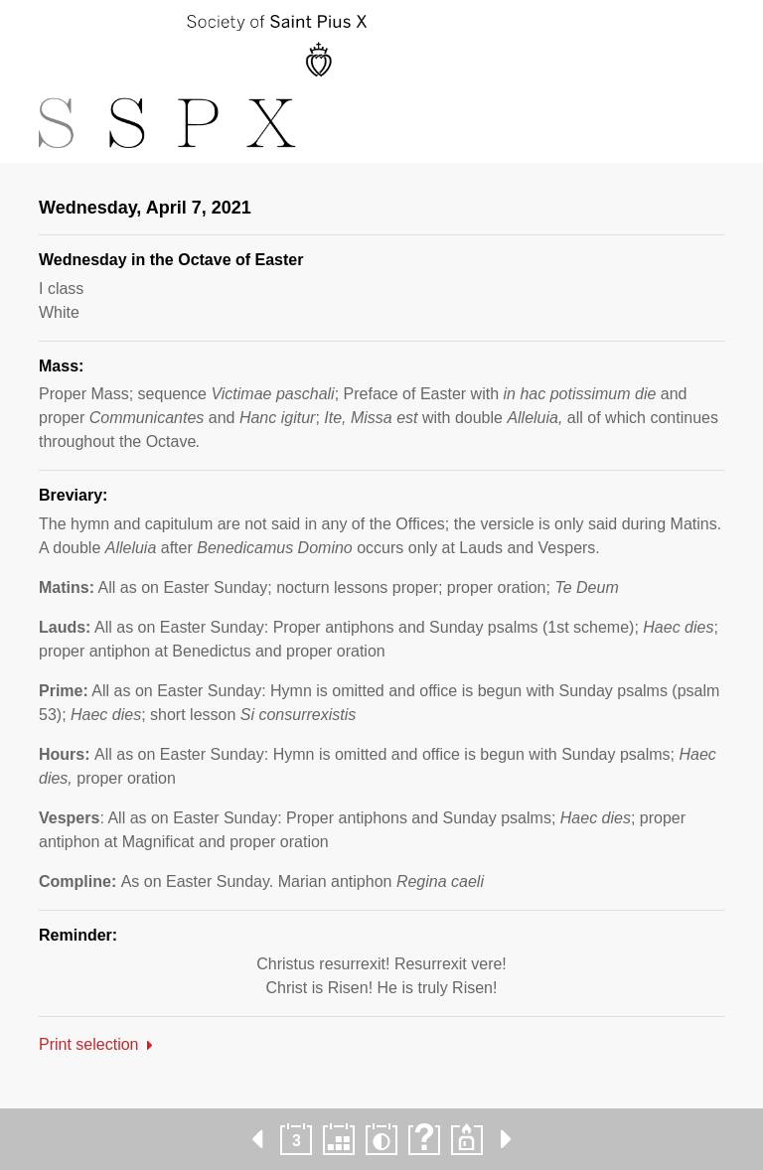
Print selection (89, 1044)
